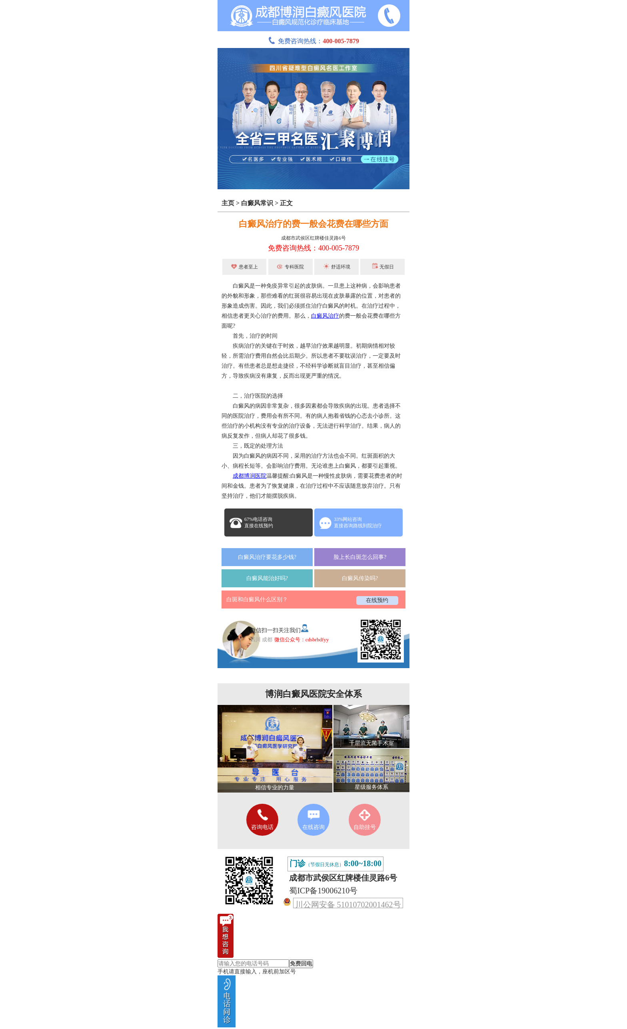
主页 (228, 203)
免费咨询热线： (313, 41)
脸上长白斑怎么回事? (359, 557)
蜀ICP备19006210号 (323, 890)
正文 (286, 203)
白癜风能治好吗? (267, 578)
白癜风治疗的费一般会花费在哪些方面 (313, 224)
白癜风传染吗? (360, 578)
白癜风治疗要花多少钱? (267, 557)
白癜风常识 (257, 203)
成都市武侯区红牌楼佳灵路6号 (313, 238)
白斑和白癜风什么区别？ (257, 600)
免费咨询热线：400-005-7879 (313, 248)
